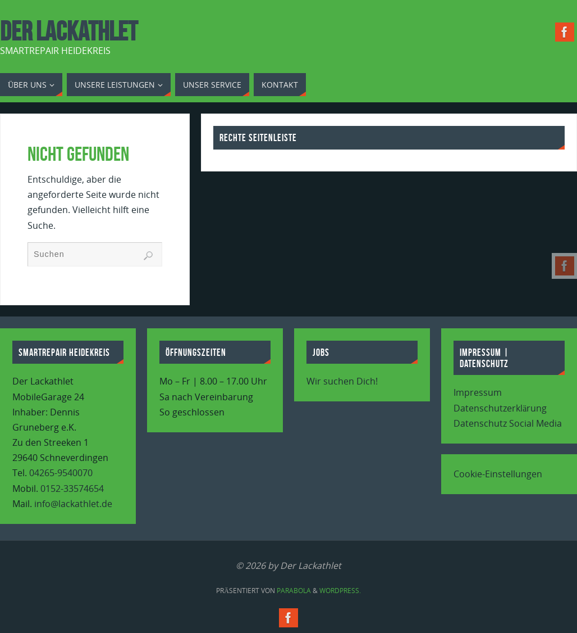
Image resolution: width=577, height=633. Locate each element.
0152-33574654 (72, 488)
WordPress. (340, 590)
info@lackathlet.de (73, 504)
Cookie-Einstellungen (498, 474)
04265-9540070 (61, 473)
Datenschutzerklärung (500, 408)
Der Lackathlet (69, 31)
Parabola (294, 590)
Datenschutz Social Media (508, 423)
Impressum (478, 392)
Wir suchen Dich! (342, 381)
